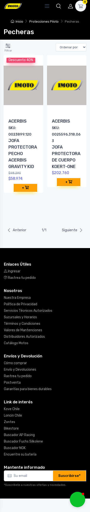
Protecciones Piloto (44, 21)
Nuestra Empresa (17, 298)
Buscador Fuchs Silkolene (23, 441)
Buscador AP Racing (19, 435)
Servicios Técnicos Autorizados (28, 311)
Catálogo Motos (16, 343)
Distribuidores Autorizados (24, 337)
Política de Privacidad (20, 304)
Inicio (17, 21)
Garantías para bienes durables (28, 389)
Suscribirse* (69, 476)
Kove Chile (12, 409)
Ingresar (12, 271)
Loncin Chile (13, 415)
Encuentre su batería (20, 454)
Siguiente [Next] (72, 230)
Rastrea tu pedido (20, 278)
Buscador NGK (15, 448)
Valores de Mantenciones (23, 330)
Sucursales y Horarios (20, 317)
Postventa (12, 383)
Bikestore (11, 428)
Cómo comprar (15, 363)
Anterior (16, 230)
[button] (58, 6)
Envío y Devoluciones (20, 370)
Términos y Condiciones (22, 324)
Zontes (9, 422)
